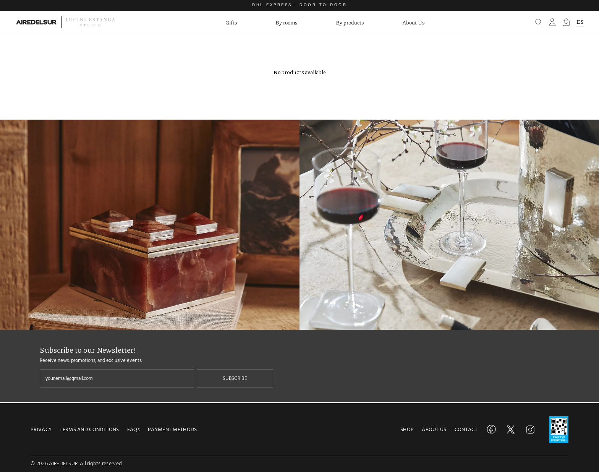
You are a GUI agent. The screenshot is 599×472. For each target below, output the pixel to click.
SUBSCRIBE (235, 378)
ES (580, 21)
